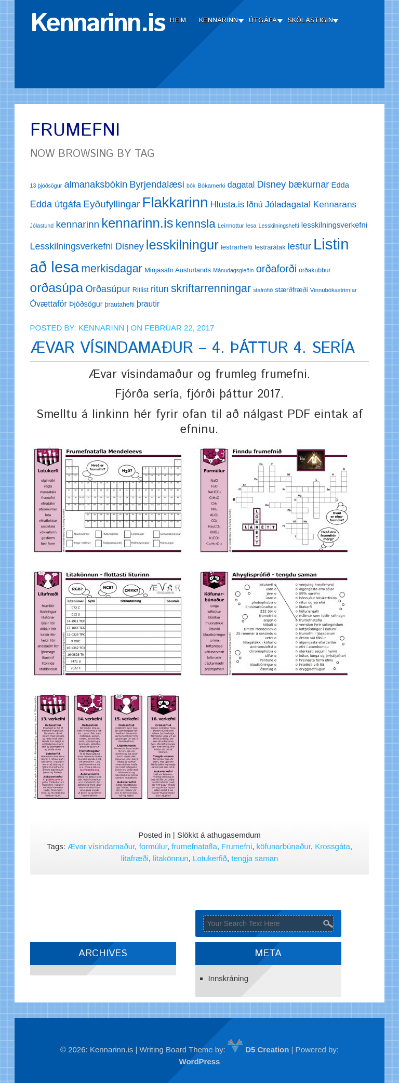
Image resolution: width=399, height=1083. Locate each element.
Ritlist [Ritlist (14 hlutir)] (140, 290)
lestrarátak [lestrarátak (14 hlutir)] (270, 247)
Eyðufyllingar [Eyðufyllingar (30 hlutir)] (111, 204)
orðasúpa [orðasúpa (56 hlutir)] (57, 288)
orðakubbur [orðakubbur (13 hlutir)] (314, 270)
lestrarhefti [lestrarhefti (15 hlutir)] (236, 247)
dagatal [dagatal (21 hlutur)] (241, 184)
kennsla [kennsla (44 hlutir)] (196, 223)
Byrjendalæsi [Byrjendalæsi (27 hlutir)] (156, 184)
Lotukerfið (210, 858)
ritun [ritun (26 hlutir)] (160, 289)
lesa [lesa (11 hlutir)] (251, 225)
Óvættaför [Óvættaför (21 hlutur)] (48, 303)
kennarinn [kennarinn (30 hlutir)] (77, 224)
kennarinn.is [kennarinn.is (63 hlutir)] (137, 223)
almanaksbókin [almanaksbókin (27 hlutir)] (95, 184)
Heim (178, 20)
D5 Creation (258, 1049)
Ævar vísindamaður (101, 846)
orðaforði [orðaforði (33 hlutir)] (276, 268)
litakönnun (170, 858)
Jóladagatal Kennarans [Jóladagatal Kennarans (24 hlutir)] (310, 204)
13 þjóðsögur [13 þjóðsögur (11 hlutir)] (46, 185)
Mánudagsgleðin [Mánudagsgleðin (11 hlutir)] (233, 270)
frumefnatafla (194, 846)
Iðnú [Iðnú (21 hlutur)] (255, 204)
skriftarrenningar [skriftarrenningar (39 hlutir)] (211, 288)
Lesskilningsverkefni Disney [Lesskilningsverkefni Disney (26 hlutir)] (87, 246)
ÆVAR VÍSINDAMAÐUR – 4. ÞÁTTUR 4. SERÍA (192, 348)
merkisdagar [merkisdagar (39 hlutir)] (111, 268)
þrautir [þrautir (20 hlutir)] (148, 303)
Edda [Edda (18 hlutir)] (340, 185)
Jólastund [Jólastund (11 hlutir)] (42, 225)
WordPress (199, 1061)
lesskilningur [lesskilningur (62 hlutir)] (182, 244)
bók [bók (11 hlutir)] (191, 185)
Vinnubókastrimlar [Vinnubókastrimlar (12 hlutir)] (333, 290)
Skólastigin (310, 20)
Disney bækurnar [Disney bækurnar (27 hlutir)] (293, 184)
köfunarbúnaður (284, 846)
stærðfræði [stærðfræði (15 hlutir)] (291, 290)
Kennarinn (218, 20)
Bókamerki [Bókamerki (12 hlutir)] (211, 185)
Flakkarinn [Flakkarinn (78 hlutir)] (175, 202)
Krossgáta (332, 846)
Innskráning (228, 978)
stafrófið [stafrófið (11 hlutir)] (263, 290)
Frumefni (236, 846)
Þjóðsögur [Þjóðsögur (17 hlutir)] (86, 304)
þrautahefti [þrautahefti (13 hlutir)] (120, 304)
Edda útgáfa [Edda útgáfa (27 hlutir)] (55, 204)
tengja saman (254, 858)
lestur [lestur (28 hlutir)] (299, 246)
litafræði (135, 858)
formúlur (153, 846)
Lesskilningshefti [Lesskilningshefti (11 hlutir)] (278, 225)
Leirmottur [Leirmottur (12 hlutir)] (231, 225)
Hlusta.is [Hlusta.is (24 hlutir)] (227, 204)
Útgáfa (263, 20)
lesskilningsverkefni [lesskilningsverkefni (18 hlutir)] (334, 225)
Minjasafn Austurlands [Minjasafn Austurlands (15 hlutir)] (177, 270)
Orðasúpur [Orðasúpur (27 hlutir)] (107, 288)
